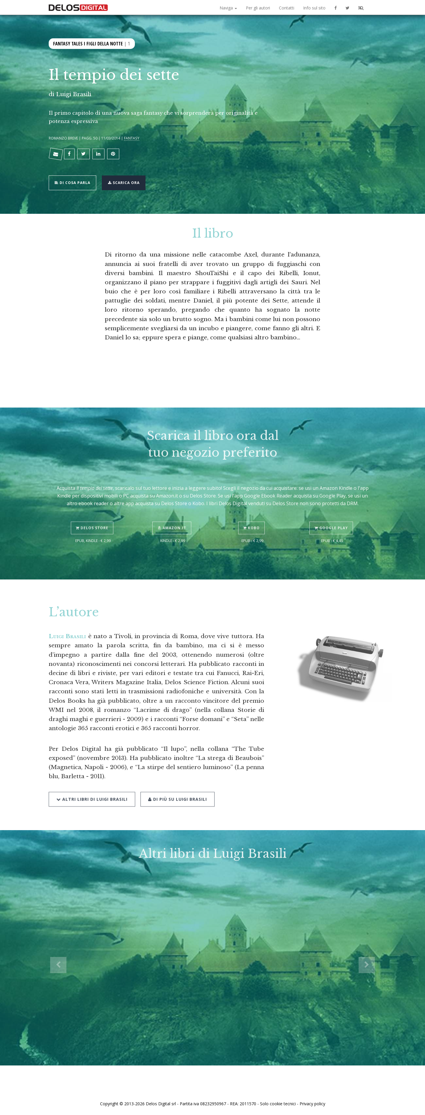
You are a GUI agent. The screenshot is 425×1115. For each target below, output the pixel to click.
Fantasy (131, 138)
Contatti (286, 8)
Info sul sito (314, 8)
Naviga (228, 8)
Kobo (252, 516)
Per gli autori (258, 8)
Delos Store (93, 516)
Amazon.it (172, 516)
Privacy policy (312, 1104)
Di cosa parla (74, 178)
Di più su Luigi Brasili (175, 786)
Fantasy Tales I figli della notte (88, 43)
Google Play (332, 516)
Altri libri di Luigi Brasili (92, 786)
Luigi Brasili (73, 94)
